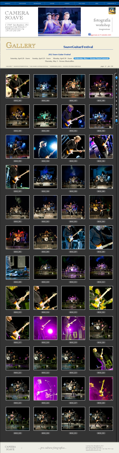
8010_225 (17, 403)
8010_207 (73, 252)
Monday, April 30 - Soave (62, 58)
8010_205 (17, 252)
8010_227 (73, 403)
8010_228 (101, 403)
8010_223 (73, 373)
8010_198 (45, 191)
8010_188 (101, 101)
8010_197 (17, 191)
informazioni (37, 3)
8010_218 (45, 342)
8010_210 (45, 282)
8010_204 (101, 222)
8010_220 (101, 342)
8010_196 (101, 161)
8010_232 (101, 433)
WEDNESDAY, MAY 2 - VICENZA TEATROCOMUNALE (65, 66)
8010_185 (17, 101)
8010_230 (45, 433)
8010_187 (73, 101)
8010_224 (101, 373)
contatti (67, 3)
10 (116, 116)
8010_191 (73, 131)
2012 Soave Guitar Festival (59, 54)
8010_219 (73, 342)
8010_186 (45, 101)
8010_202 (45, 222)
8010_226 (45, 403)
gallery (52, 3)
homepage (7, 3)
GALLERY (9, 66)
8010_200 (101, 191)
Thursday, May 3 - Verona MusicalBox (59, 61)
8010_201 (17, 222)
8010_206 (45, 252)
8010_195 (73, 161)
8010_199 (73, 191)
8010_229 (17, 433)
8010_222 (45, 373)
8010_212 (101, 282)
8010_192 (101, 131)
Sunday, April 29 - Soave (41, 58)
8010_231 (73, 433)
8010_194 (45, 161)
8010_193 (17, 161)
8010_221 (17, 373)
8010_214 (45, 312)
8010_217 (17, 342)
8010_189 (17, 131)
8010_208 (101, 252)
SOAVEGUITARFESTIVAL (21, 66)
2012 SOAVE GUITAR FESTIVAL (39, 66)
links (96, 3)
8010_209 (17, 282)
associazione (22, 3)
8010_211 (73, 282)
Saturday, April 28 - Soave (20, 58)
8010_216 (101, 312)
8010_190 (45, 131)
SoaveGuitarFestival (78, 47)
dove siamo (82, 3)
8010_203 (73, 222)
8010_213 (17, 312)
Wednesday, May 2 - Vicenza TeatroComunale (91, 58)
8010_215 (73, 312)
